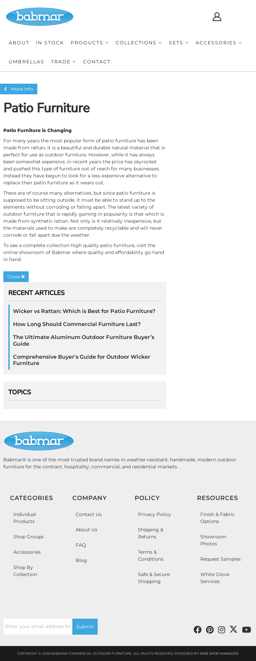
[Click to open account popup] (217, 16)
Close (16, 277)
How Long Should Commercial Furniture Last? (77, 324)
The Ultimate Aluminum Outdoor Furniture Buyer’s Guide (83, 340)
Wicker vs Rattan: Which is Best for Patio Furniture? (84, 311)
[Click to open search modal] (197, 16)
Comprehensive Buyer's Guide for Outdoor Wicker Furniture (81, 360)
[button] (89, 42)
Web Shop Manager (219, 653)
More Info (18, 89)
